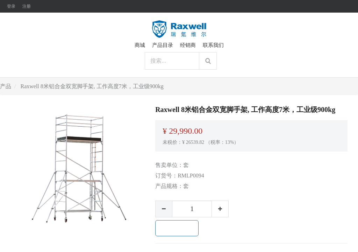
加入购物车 (177, 228)
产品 (5, 86)
